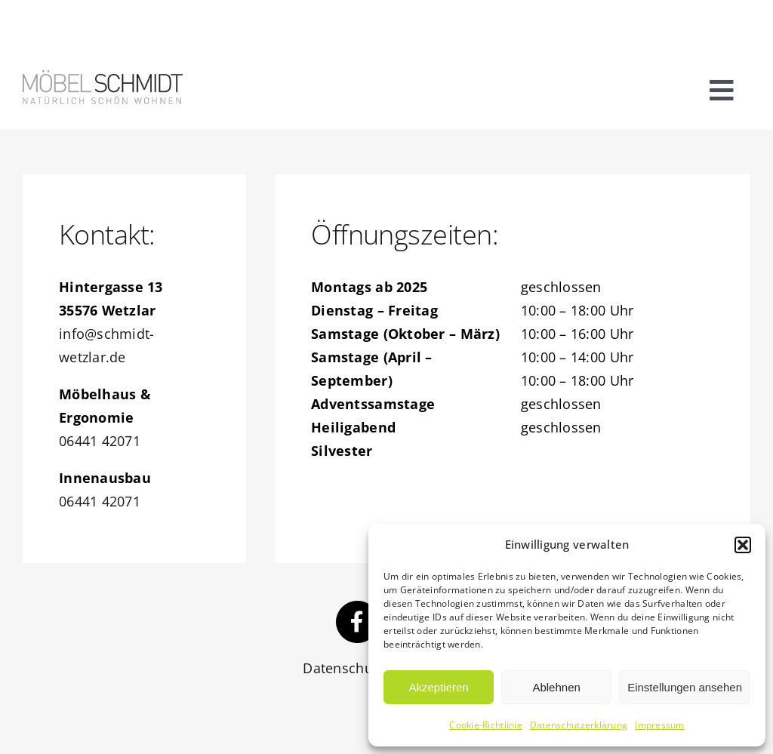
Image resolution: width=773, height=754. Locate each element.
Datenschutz (343, 668)
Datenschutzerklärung (578, 725)
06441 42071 (99, 441)
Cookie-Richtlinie (485, 725)
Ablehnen (556, 687)
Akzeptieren (438, 687)
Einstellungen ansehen (684, 687)
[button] (742, 544)
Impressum (659, 725)
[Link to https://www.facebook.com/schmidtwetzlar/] (357, 622)
